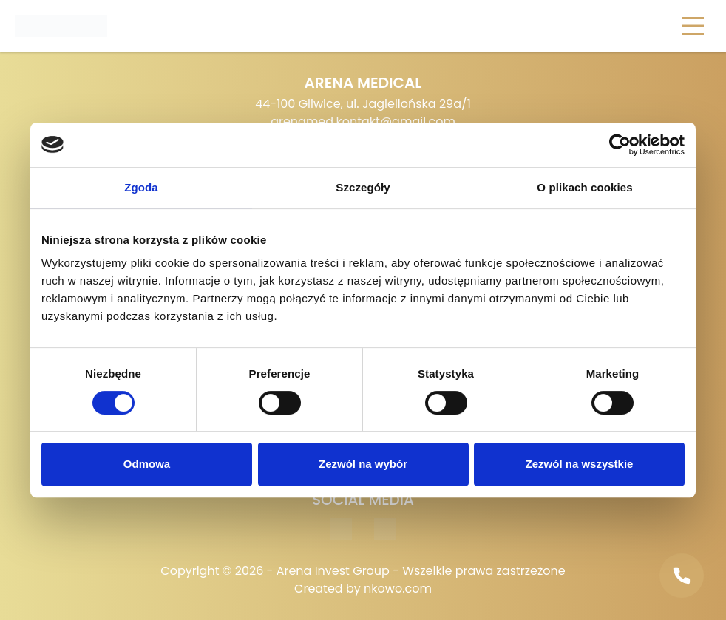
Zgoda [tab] (141, 187)
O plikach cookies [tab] (584, 187)
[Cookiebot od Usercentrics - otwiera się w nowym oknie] (620, 145)
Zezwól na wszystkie (580, 463)
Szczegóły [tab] (363, 187)
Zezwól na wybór (363, 463)
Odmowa (146, 463)
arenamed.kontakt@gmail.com (363, 121)
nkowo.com (398, 588)
